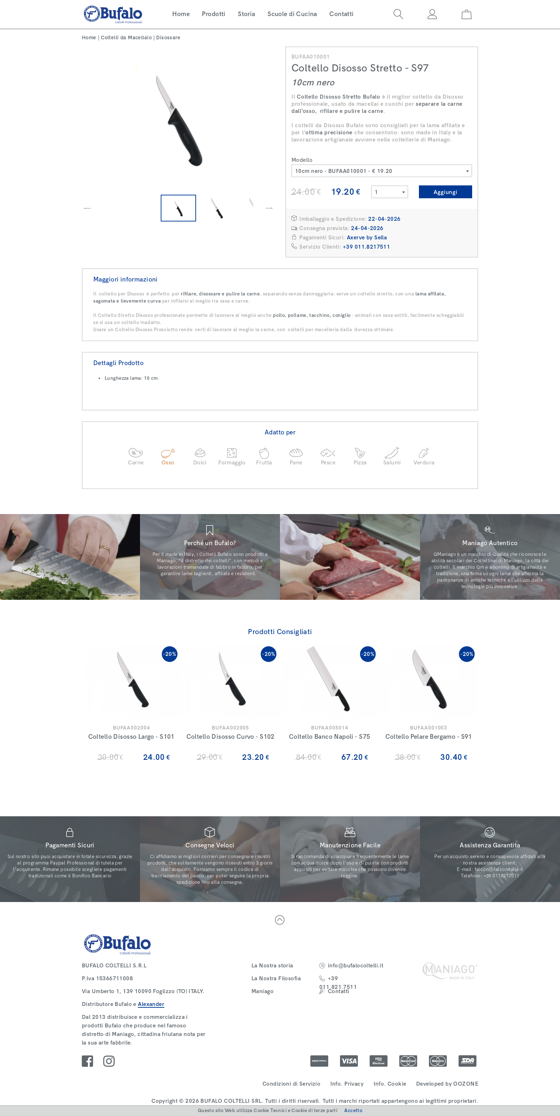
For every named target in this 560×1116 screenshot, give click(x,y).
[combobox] (381, 170)
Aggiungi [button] (446, 192)
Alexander (151, 1004)
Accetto (353, 1110)
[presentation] (87, 208)
